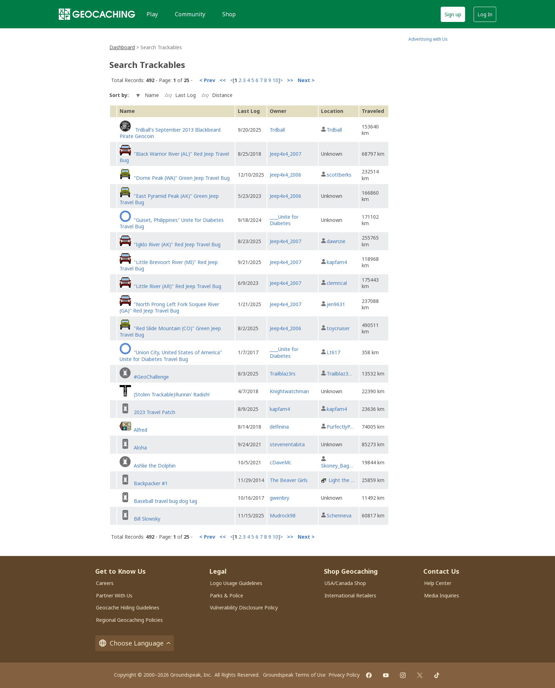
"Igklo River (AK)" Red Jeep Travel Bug (177, 244)
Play (152, 14)
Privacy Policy (344, 674)
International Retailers (350, 595)
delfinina (279, 426)
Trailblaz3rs (283, 373)
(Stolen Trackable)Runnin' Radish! (172, 394)
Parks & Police (226, 595)
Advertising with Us (428, 39)
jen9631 (336, 304)
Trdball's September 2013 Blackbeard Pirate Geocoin (170, 132)
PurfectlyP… (340, 426)
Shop (229, 14)
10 (275, 80)
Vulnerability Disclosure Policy (244, 607)
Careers (105, 583)
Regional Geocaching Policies (129, 620)
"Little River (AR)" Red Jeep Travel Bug (177, 286)
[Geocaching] (97, 14)
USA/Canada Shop (345, 583)
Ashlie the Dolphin (155, 465)
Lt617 (333, 352)
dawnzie (336, 241)
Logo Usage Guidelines (236, 583)
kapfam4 (337, 262)
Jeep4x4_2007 (285, 153)
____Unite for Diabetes (284, 220)
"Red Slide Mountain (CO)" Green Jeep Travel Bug (170, 331)
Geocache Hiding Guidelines (127, 607)
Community (190, 14)
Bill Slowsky (147, 518)
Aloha (140, 447)
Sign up (453, 14)
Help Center (437, 583)
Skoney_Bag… (337, 465)
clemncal (337, 283)
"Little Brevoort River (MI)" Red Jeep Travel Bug (169, 265)
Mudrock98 (283, 515)
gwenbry (279, 497)
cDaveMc (280, 462)
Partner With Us (114, 595)
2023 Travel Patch (154, 412)
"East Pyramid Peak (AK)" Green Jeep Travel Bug (169, 199)
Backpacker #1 (151, 483)
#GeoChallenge (151, 376)
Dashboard (122, 47)
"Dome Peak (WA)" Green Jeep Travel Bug (182, 177)
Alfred (140, 429)
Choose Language (134, 643)
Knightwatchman (289, 391)
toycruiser (338, 328)
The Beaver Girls (289, 480)
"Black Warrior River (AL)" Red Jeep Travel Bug (174, 157)
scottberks (339, 174)
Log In (484, 14)
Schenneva (339, 515)
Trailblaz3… (339, 373)
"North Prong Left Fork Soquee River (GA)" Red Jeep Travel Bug (169, 307)
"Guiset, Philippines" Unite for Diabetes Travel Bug (172, 223)
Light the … (341, 480)
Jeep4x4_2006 (285, 174)
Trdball (277, 129)
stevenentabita (287, 444)
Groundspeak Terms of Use (294, 674)
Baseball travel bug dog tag (165, 501)
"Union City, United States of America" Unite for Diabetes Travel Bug (171, 355)
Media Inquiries (441, 595)
